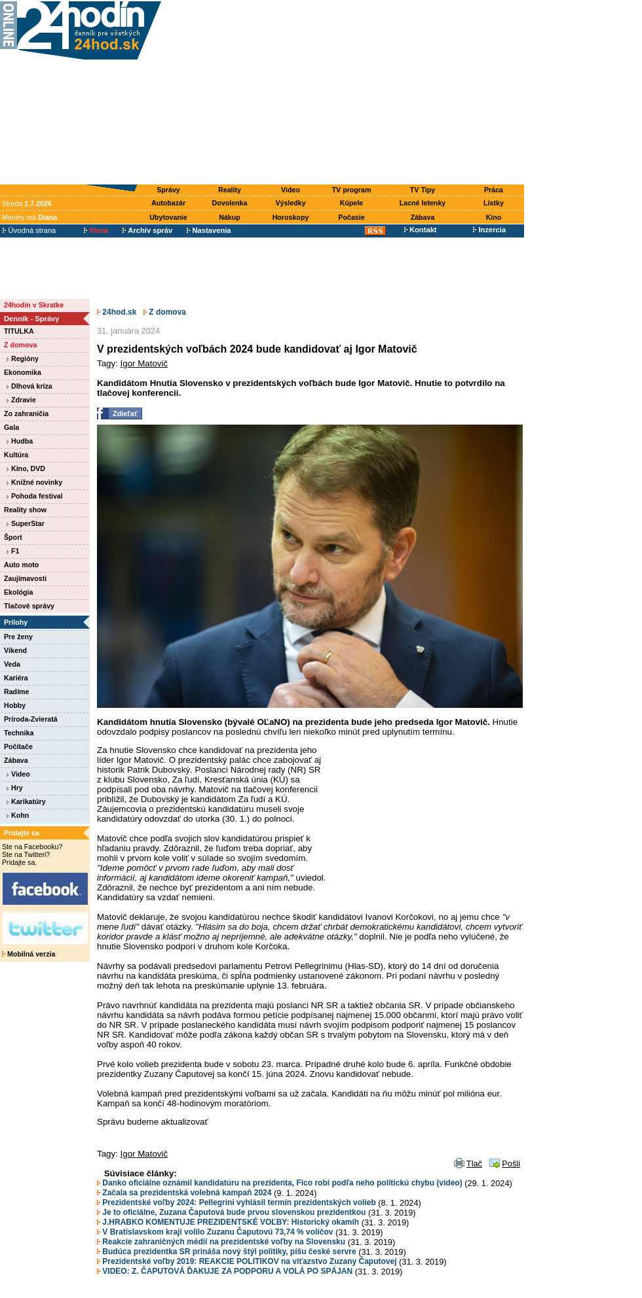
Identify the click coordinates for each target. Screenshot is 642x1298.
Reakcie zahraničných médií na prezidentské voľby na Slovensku (221, 1241)
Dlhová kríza (29, 386)
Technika (18, 733)
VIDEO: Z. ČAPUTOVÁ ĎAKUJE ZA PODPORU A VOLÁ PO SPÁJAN (224, 1271)
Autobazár (168, 203)
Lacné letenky (422, 203)
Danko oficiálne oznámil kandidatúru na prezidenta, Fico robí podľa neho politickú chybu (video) (280, 1182)
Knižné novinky (34, 482)
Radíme (16, 691)
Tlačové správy (29, 606)
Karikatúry (26, 801)
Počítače (18, 746)
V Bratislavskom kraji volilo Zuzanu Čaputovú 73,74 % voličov (215, 1232)
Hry (15, 788)
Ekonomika (22, 372)
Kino (494, 217)
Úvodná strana (29, 230)
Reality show (25, 510)
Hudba (20, 441)
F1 (13, 551)
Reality (229, 190)
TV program (351, 190)
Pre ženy (18, 636)
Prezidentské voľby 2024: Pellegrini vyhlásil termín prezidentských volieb (236, 1202)
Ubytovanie (168, 217)
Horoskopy (291, 217)
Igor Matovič (144, 363)
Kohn (18, 815)
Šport (13, 537)
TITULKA (19, 331)
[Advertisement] (345, 92)
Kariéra (16, 678)
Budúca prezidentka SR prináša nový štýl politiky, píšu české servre (226, 1251)
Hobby (15, 705)
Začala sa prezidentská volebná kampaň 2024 (184, 1192)
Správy (168, 190)
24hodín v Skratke (34, 305)
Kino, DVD (26, 468)
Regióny (23, 358)
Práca (493, 190)
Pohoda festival (35, 496)
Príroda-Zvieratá (31, 719)
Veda (12, 664)
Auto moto (21, 565)
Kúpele (352, 203)
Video (290, 190)
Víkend (15, 650)
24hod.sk (116, 312)
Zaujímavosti (25, 578)
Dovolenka (230, 203)
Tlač (474, 1163)
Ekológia (18, 592)
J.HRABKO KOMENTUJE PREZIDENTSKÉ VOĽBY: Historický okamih (228, 1222)
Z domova (20, 345)
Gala (11, 427)
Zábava (423, 217)
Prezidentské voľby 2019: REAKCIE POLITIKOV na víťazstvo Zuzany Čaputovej (247, 1261)
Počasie (351, 217)
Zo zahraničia (26, 413)
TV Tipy (422, 190)
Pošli (511, 1163)
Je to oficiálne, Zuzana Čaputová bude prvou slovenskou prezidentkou (231, 1212)
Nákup (229, 217)
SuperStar (26, 523)
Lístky (493, 203)
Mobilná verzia (28, 954)
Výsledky (290, 203)
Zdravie (21, 400)
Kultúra (16, 455)
